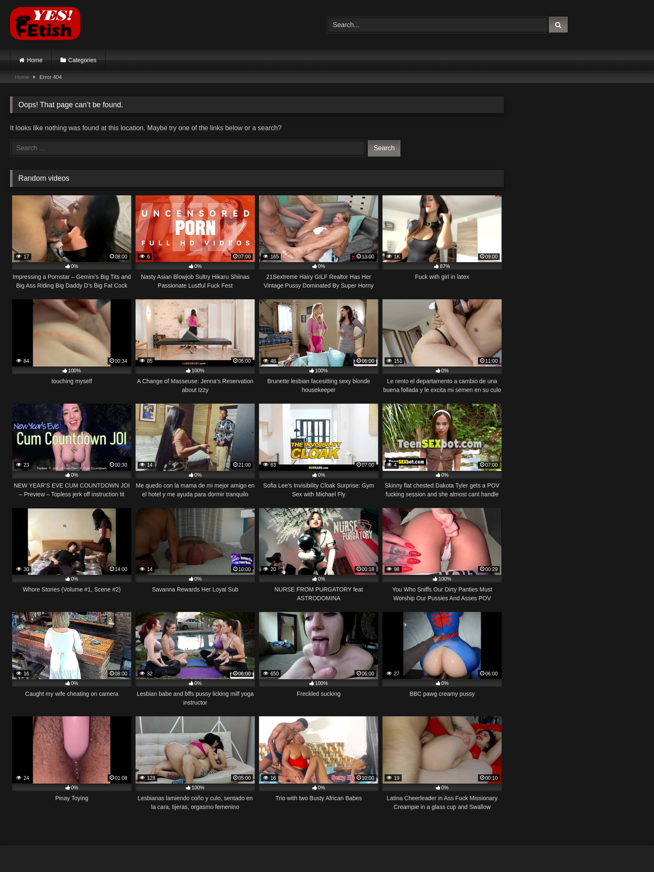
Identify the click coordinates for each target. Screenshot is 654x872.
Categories (82, 60)
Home (35, 60)
